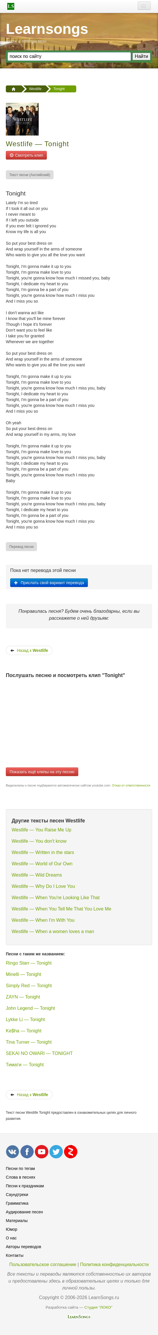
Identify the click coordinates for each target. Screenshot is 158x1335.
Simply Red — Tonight (29, 985)
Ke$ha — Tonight (23, 1030)
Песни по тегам (20, 1168)
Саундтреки (17, 1194)
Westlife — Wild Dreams (37, 875)
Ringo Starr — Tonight (29, 963)
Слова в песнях (20, 1177)
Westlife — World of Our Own (42, 863)
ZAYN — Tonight (23, 996)
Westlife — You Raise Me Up (41, 829)
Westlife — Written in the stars (43, 852)
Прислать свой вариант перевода (49, 582)
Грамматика (17, 1203)
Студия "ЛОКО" (98, 1307)
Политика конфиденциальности (114, 1264)
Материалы (17, 1220)
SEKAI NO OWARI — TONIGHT (39, 1053)
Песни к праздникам (25, 1186)
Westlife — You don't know (39, 841)
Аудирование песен (24, 1212)
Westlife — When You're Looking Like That (56, 897)
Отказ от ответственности (131, 785)
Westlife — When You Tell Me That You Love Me (61, 908)
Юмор (11, 1229)
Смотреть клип (26, 155)
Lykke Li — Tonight (25, 1019)
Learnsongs (47, 29)
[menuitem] (30, 175)
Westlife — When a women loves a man (53, 931)
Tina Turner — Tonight (29, 1042)
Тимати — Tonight (25, 1064)
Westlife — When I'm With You (43, 920)
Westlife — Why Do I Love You (43, 886)
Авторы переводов (23, 1246)
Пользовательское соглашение (42, 1264)
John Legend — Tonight (30, 1008)
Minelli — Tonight (23, 974)
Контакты (14, 1255)
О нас (11, 1238)
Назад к (29, 650)
